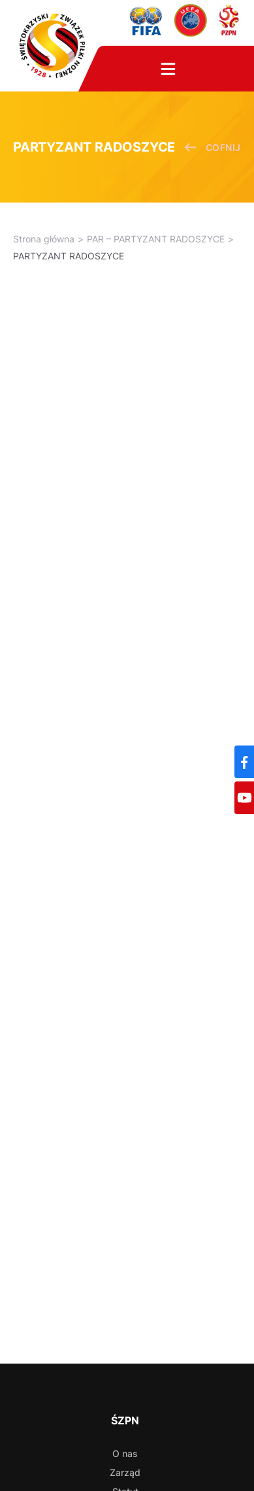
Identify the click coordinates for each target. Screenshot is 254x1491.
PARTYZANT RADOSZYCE (68, 255)
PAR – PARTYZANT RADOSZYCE (156, 238)
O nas (125, 1453)
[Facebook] (244, 762)
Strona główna (43, 238)
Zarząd (125, 1472)
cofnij (212, 147)
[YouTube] (244, 797)
